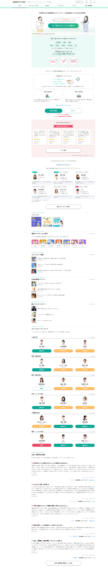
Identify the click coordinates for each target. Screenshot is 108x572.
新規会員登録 (53, 110)
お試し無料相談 (88, 5)
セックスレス (73, 501)
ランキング (61, 5)
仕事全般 (75, 557)
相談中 (41, 445)
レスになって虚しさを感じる (41, 484)
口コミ (74, 5)
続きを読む (34, 475)
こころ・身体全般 (73, 536)
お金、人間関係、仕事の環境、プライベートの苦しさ (47, 540)
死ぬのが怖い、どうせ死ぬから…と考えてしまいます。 (48, 525)
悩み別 (47, 5)
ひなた (93, 501)
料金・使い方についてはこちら (63, 105)
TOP (19, 6)
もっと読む (63, 150)
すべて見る (91, 233)
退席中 (41, 388)
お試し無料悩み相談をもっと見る (63, 563)
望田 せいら (92, 480)
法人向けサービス (79, 1)
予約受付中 (63, 350)
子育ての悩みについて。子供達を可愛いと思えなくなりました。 (50, 505)
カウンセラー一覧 (33, 5)
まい (94, 536)
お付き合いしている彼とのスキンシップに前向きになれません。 (50, 463)
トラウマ (72, 480)
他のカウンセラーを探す (63, 206)
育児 (73, 520)
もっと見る (91, 337)
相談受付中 (41, 351)
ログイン (73, 110)
